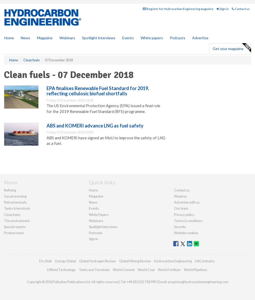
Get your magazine (232, 47)
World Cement (124, 270)
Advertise (200, 38)
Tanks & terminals (17, 208)
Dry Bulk (45, 261)
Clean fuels (12, 215)
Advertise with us (187, 202)
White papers (152, 38)
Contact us (241, 9)
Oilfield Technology (61, 270)
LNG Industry (205, 261)
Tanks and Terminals (94, 270)
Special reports (15, 227)
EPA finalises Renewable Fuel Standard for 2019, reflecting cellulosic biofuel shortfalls (98, 90)
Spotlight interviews (98, 38)
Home (9, 38)
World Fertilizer (169, 270)
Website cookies (186, 233)
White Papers (99, 215)
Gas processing (15, 196)
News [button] (25, 38)
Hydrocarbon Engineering (173, 261)
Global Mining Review (135, 261)
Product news (14, 233)
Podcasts (177, 38)
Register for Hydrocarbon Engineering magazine (178, 9)
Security (180, 227)
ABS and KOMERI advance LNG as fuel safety (95, 126)
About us (180, 196)
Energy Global (65, 261)
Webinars (67, 38)
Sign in (223, 9)
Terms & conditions (188, 221)
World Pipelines (195, 270)
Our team (181, 208)
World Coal (146, 270)
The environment (16, 221)
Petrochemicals (15, 202)
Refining (10, 190)
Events (128, 38)
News (93, 202)
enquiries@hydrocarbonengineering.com (198, 282)
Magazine (45, 38)
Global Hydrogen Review (97, 261)
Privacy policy (184, 215)
